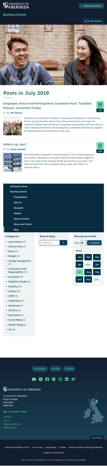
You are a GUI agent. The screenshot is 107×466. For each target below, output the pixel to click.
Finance (12, 291)
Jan (80, 257)
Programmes (20, 197)
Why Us (18, 202)
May (89, 264)
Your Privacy (37, 447)
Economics (14, 276)
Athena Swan (15, 246)
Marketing (14, 305)
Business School (15, 15)
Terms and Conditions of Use (17, 447)
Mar (97, 257)
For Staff (55, 369)
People (17, 213)
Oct (79, 279)
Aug (88, 272)
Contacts (7, 417)
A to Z (6, 421)
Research (18, 208)
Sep (97, 272)
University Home (19, 186)
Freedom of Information (53, 453)
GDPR (11, 296)
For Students (39, 369)
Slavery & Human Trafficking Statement (86, 447)
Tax (10, 329)
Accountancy (15, 241)
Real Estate (14, 315)
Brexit (11, 251)
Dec (98, 279)
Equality (13, 286)
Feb (88, 257)
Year (76, 243)
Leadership (14, 301)
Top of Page (97, 438)
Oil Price (13, 310)
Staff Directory (10, 428)
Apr (79, 264)
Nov (88, 279)
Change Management (19, 261)
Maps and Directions (12, 424)
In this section (94, 21)
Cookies (62, 447)
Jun (97, 264)
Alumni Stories (21, 219)
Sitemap (69, 369)
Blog (16, 229)
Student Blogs (16, 324)
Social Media (15, 320)
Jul (79, 272)
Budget (12, 256)
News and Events (23, 224)
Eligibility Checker (18, 281)
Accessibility (51, 447)
